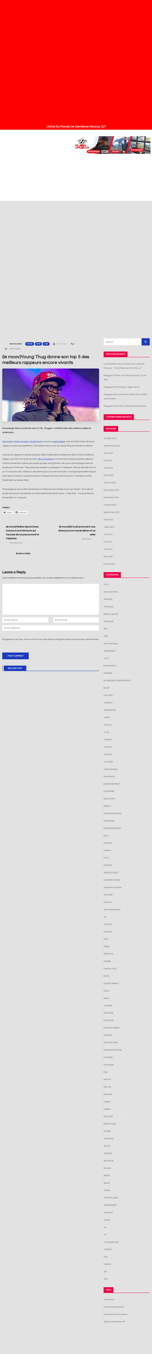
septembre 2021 (112, 512)
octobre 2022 (110, 438)
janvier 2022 (110, 483)
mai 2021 (108, 542)
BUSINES (108, 673)
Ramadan (109, 1065)
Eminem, (25, 441)
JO (105, 917)
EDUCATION (109, 799)
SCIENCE (108, 1153)
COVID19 (108, 754)
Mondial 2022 (110, 969)
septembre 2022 (112, 446)
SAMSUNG (109, 1139)
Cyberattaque (111, 769)
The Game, (7, 441)
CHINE (107, 717)
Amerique (108, 607)
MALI (106, 939)
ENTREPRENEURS (112, 813)
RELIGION (108, 1116)
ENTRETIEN (109, 821)
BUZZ (106, 688)
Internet (107, 902)
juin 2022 (108, 453)
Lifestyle (108, 932)
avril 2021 (108, 549)
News (106, 998)
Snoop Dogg (35, 441)
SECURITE (108, 1161)
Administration (111, 592)
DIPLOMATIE (109, 777)
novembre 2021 (111, 497)
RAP (38, 344)
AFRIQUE (108, 599)
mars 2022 (109, 475)
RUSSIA (107, 1131)
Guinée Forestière (113, 887)
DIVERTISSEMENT (112, 784)
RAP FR (107, 1079)
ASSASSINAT (110, 651)
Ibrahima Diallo (15, 344)
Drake (17, 441)
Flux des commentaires (115, 1314)
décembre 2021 (111, 490)
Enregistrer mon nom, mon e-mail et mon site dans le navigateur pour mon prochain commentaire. (50, 639)
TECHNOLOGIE (111, 1198)
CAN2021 (108, 703)
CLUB (106, 732)
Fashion (107, 850)
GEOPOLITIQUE (111, 873)
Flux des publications (114, 1307)
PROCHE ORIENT (112, 1028)
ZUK (106, 1279)
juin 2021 (108, 534)
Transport (108, 1212)
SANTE (107, 1146)
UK (105, 1235)
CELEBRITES (110, 710)
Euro (106, 836)
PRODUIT (108, 1035)
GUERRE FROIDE (112, 880)
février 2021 (110, 564)
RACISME (108, 1057)
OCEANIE (108, 1006)
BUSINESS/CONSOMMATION (117, 680)
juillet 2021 (109, 527)
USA (46, 344)
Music (30, 344)
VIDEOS (107, 1264)
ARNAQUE (109, 621)
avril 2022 (108, 468)
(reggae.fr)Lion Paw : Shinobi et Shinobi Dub (125, 406)
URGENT (108, 1249)
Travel (107, 1220)
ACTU (106, 584)
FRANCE (108, 865)
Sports (107, 1183)
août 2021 (108, 520)
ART (106, 629)
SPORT (107, 1176)
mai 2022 (108, 460)
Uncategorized (111, 1242)
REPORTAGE (110, 1124)
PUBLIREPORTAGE (113, 1050)
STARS (107, 1190)
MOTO (107, 976)
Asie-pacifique (111, 644)
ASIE (106, 636)
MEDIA (107, 946)
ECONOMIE (109, 791)
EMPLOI (107, 806)
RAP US (107, 1087)
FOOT (106, 858)
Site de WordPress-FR (114, 1322)
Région (107, 1102)
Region (107, 1109)
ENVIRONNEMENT (112, 828)
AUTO (106, 658)
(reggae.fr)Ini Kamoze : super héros (121, 387)
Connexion (109, 1300)
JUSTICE (108, 924)
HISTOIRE (108, 895)
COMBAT (108, 740)
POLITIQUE (109, 1020)
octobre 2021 (110, 505)
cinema (107, 725)
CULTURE (108, 762)
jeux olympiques (112, 910)
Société (107, 1168)
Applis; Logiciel (111, 614)
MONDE (107, 961)
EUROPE (108, 843)
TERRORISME (110, 1205)
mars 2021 (109, 557)
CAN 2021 (108, 695)
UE (105, 1227)
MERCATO (108, 954)
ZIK (105, 1272)
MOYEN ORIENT (111, 983)
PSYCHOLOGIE (111, 1043)
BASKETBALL (110, 666)
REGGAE (108, 1094)
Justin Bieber (58, 441)
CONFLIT (108, 747)
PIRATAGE (108, 1013)
